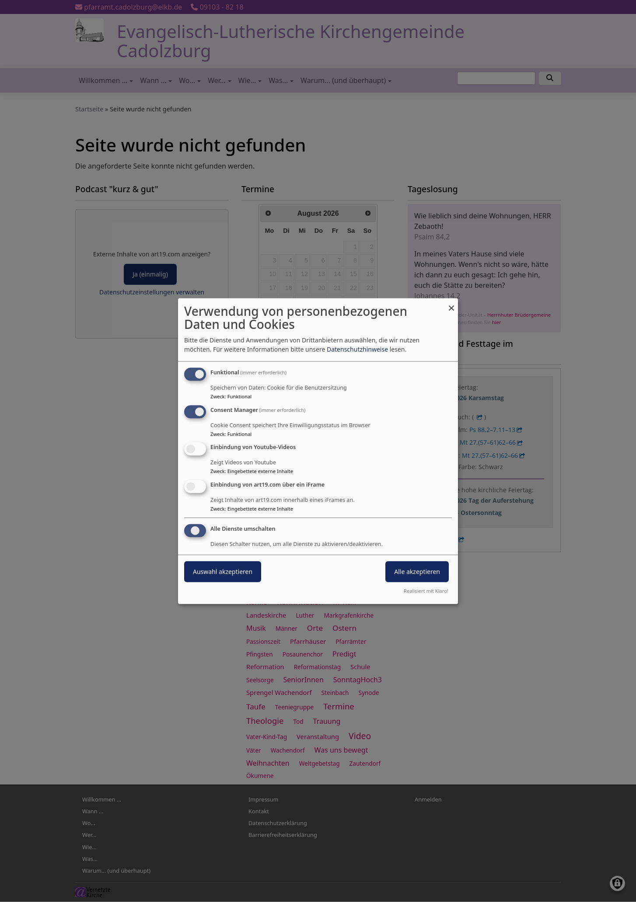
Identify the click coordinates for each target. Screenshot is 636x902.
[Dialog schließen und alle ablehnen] (451, 303)
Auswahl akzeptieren (222, 571)
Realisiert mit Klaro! (426, 591)
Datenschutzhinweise (357, 349)
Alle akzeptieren (417, 571)
